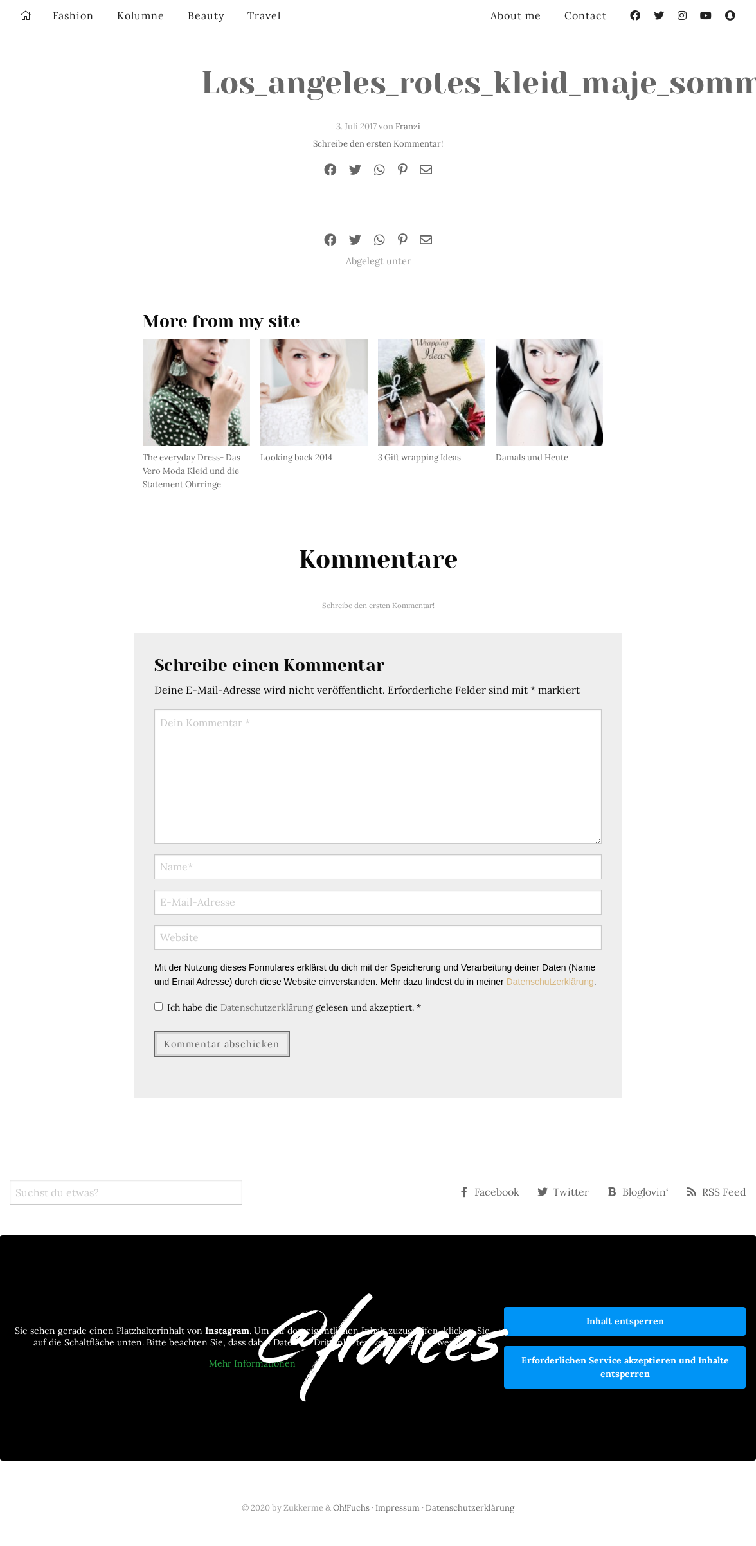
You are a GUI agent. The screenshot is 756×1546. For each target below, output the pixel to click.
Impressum (397, 1507)
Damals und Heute (532, 457)
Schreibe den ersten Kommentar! (378, 143)
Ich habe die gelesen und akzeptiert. (287, 1007)
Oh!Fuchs (351, 1507)
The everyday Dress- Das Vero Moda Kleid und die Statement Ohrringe (191, 471)
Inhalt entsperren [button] (625, 1321)
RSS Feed (716, 1191)
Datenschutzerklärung (550, 981)
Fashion (73, 15)
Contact (585, 15)
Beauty (206, 15)
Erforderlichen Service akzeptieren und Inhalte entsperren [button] (625, 1367)
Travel (264, 15)
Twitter (563, 1191)
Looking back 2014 (296, 457)
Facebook (489, 1191)
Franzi (407, 126)
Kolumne (141, 15)
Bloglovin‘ (638, 1191)
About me (516, 15)
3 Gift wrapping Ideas (419, 457)
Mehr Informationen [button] (252, 1364)
